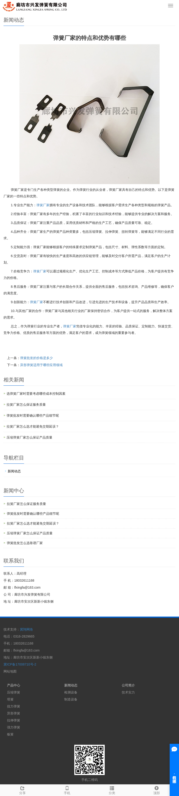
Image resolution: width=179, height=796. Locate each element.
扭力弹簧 (13, 706)
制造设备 (70, 699)
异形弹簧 (13, 713)
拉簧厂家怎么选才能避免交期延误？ (33, 426)
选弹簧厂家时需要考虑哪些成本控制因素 (36, 393)
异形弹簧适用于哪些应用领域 (41, 365)
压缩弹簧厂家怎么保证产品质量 (29, 437)
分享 (22, 790)
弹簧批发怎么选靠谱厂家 (25, 543)
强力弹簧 (13, 727)
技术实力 (128, 692)
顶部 (156, 790)
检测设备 (70, 692)
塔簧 (10, 699)
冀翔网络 (26, 629)
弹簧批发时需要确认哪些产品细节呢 (33, 415)
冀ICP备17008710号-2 (20, 664)
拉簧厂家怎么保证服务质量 (26, 404)
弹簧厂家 (43, 205)
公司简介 (128, 685)
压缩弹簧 (13, 692)
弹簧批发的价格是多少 (36, 358)
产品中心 (13, 685)
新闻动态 (14, 471)
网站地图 (10, 671)
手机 (67, 790)
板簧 (10, 734)
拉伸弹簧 (13, 720)
